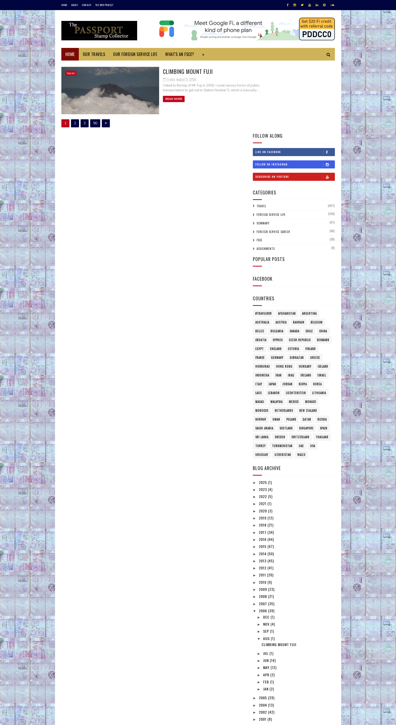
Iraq (291, 307)
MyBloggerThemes (128, 718)
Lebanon (274, 325)
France (260, 289)
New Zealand (308, 342)
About (74, 5)
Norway (260, 351)
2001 (263, 651)
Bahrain (298, 254)
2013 (263, 492)
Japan (71, 73)
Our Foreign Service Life (135, 54)
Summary (263, 155)
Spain (323, 360)
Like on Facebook (295, 84)
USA (312, 378)
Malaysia (276, 334)
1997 (263, 665)
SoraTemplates (85, 718)
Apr (266, 606)
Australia (262, 254)
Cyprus (278, 272)
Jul (266, 585)
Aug (267, 570)
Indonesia (262, 307)
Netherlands (284, 342)
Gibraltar (297, 289)
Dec (266, 548)
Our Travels (94, 54)
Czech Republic (300, 272)
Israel (321, 307)
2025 (263, 414)
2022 (263, 428)
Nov (266, 556)
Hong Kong (284, 298)
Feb (266, 613)
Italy (258, 316)
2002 (263, 644)
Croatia (260, 272)
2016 (263, 471)
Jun (266, 592)
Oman (276, 351)
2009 (263, 521)
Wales (301, 387)
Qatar (307, 351)
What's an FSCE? (179, 54)
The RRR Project (104, 5)
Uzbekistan (283, 387)
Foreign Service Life (271, 146)
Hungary (305, 298)
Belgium (317, 254)
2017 (263, 464)
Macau (259, 334)
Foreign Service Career (273, 163)
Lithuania (319, 325)
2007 (263, 535)
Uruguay (261, 387)
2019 (263, 449)
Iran (279, 307)
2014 (263, 485)
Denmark (323, 272)
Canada (294, 263)
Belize (259, 263)
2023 (263, 421)
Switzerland (300, 369)
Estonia (293, 281)
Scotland (286, 360)
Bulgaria (276, 263)
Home (64, 5)
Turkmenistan (282, 378)
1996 (263, 672)
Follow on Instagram (295, 96)
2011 (263, 506)
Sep (266, 563)
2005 (263, 629)
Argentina (309, 245)
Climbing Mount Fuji (160, 71)
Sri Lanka (261, 369)
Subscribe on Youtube (295, 109)
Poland (291, 351)
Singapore (306, 360)
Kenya (303, 316)
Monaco (310, 334)
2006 (263, 542)
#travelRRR (263, 245)
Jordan (287, 316)
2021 (263, 435)
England (276, 281)
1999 (263, 658)
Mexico (294, 334)
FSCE (259, 172)
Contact (86, 5)
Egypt (259, 281)
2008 (263, 528)
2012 (263, 499)
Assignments (266, 181)
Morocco (261, 342)
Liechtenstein (296, 325)
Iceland (323, 298)
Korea (317, 316)
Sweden (280, 369)
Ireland (306, 307)
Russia (322, 351)
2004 (263, 636)
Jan (266, 620)
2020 (263, 442)
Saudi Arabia (264, 360)
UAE (301, 378)
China (323, 263)
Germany (277, 289)
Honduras (262, 298)
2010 (263, 513)
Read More (145, 98)
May (266, 599)
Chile (309, 263)
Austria (281, 254)
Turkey (260, 378)
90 (95, 122)
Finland (310, 281)
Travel (261, 138)
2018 (263, 456)
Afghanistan (287, 245)
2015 (263, 478)
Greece (315, 289)
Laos (258, 325)
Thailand (322, 369)
